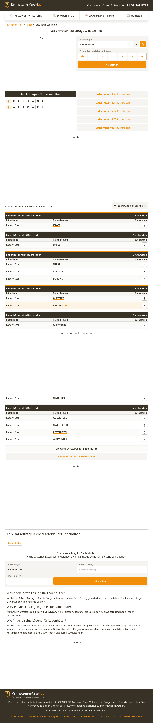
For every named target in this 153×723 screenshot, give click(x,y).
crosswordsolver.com (132, 716)
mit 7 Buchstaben (112, 119)
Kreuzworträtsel (15, 24)
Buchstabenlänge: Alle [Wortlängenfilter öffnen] (130, 206)
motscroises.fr (88, 716)
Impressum (69, 716)
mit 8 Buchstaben (112, 128)
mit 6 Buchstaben (112, 111)
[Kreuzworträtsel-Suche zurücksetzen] (136, 44)
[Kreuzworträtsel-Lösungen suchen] (143, 44)
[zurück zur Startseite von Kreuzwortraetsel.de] (24, 5)
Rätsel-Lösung (86, 564)
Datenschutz (16, 716)
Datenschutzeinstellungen (43, 716)
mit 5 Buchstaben (112, 102)
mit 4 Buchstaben (112, 94)
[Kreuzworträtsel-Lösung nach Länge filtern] (82, 56)
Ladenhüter (14, 543)
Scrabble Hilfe (63, 15)
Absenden (100, 581)
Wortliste (135, 15)
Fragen (28, 24)
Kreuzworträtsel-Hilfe (26, 15)
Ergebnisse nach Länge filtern (95, 51)
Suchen (112, 64)
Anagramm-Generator (100, 15)
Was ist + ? (14, 576)
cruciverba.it (108, 716)
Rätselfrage (86, 39)
